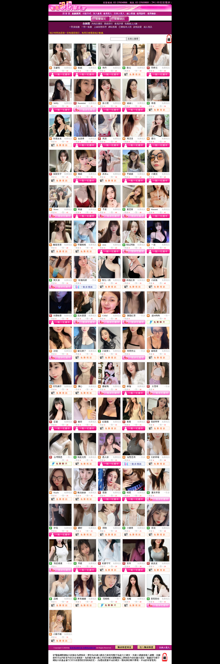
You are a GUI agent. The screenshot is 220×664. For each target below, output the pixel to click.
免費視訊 (68, 68)
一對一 (167, 315)
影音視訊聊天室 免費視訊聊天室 (83, 648)
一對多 (93, 280)
